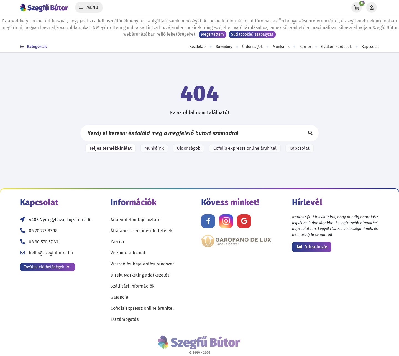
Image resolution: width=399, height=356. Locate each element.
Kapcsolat (370, 46)
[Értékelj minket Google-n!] (244, 221)
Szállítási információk (132, 286)
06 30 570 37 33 (43, 241)
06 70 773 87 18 (43, 230)
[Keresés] (310, 133)
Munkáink (281, 46)
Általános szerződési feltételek (141, 230)
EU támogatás (125, 319)
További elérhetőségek (47, 267)
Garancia (119, 297)
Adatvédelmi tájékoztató (135, 219)
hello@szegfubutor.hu (51, 253)
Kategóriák (33, 46)
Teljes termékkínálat (110, 148)
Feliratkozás (312, 246)
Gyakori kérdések (336, 46)
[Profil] (371, 7)
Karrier (305, 46)
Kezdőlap (198, 46)
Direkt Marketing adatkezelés (140, 275)
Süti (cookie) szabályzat (252, 34)
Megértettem (212, 34)
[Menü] (89, 7)
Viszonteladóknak (128, 253)
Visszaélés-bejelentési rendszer (142, 264)
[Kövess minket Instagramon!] (226, 221)
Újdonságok (252, 46)
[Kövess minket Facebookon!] (208, 221)
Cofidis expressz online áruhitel (245, 148)
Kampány (224, 46)
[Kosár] (356, 7)
